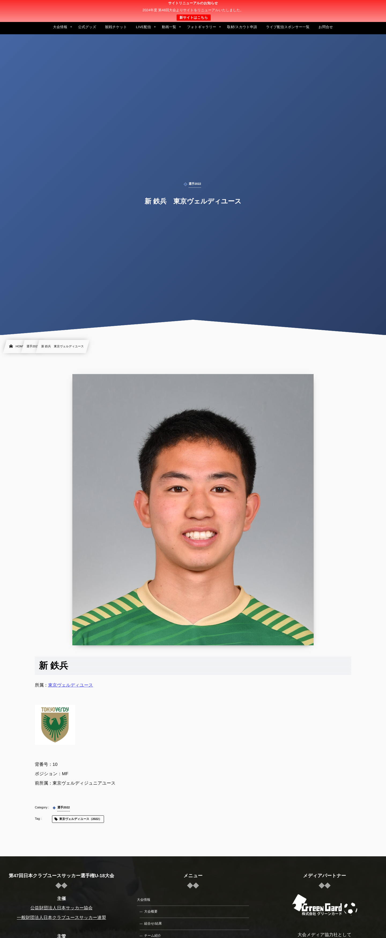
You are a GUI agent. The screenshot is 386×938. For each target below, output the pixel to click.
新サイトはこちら (193, 18)
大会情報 (143, 900)
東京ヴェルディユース (70, 685)
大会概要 (151, 911)
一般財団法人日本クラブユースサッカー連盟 (61, 917)
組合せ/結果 (153, 923)
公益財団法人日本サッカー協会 (61, 908)
